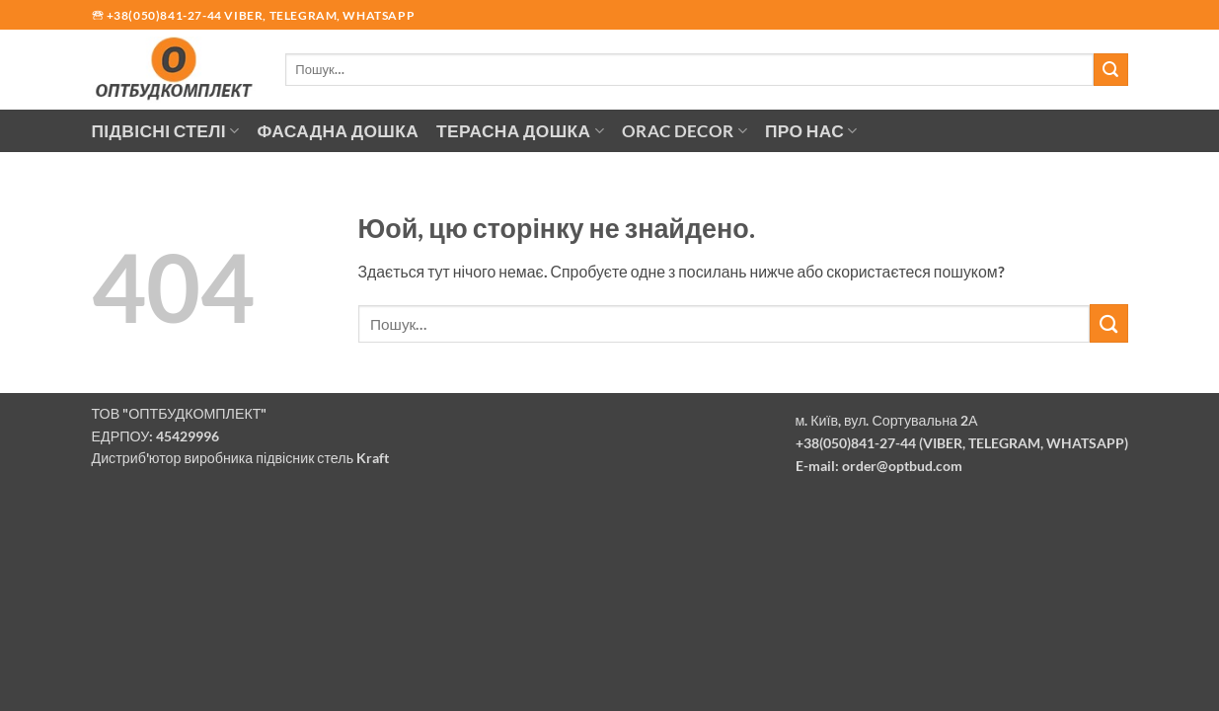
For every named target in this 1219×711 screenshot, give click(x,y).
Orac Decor (684, 130)
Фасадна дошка (338, 130)
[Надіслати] (1110, 69)
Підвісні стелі (166, 130)
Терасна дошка (520, 130)
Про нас (811, 130)
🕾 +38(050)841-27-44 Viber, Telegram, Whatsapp (254, 15)
